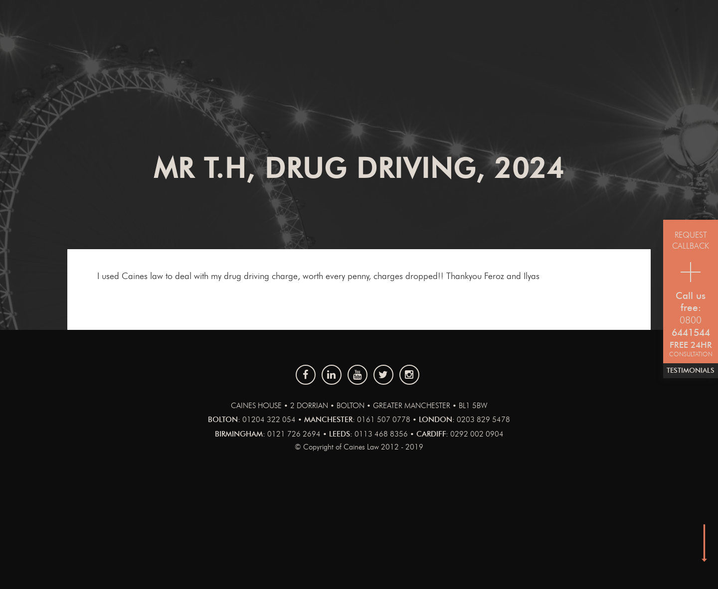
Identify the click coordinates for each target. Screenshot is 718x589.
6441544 (691, 333)
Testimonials (691, 370)
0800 (691, 320)
